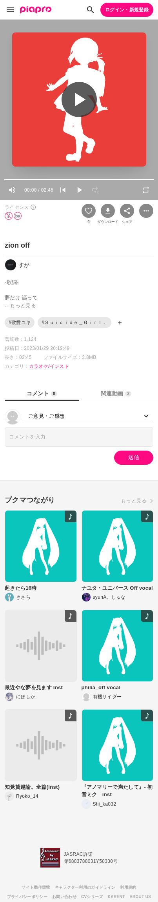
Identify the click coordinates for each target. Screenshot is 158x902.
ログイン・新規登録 (127, 10)
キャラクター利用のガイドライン (85, 887)
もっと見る (134, 501)
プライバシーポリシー (27, 897)
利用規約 (128, 887)
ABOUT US (140, 897)
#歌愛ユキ (20, 322)
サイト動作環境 (36, 887)
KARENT (116, 897)
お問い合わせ (64, 897)
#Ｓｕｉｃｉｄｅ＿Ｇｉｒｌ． (74, 322)
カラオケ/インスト (49, 366)
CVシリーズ (92, 897)
